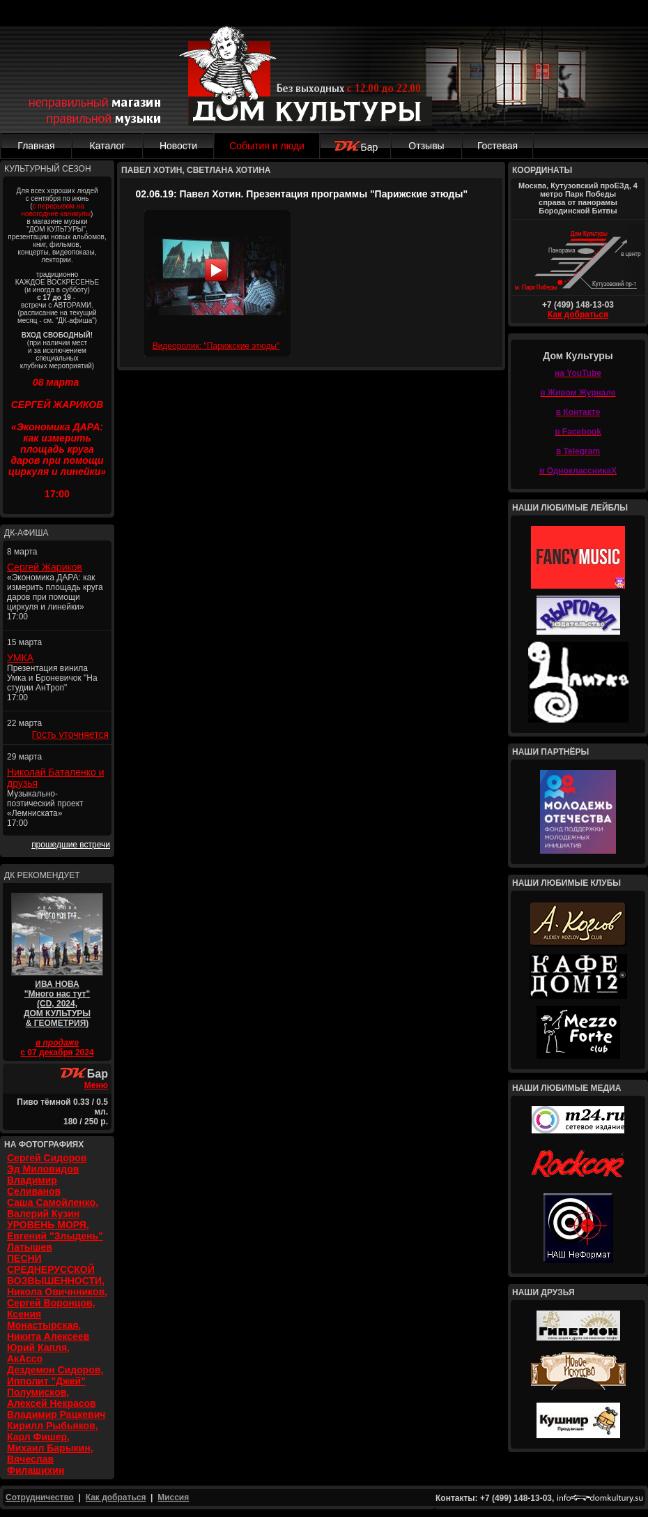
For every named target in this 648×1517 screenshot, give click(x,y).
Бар (355, 147)
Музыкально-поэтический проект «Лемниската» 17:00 (45, 808)
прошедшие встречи (70, 845)
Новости (178, 145)
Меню (96, 1085)
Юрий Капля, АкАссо (38, 1353)
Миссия (173, 1497)
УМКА (20, 657)
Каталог (107, 145)
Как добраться (578, 314)
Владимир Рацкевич (56, 1414)
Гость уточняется (70, 734)
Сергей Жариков (44, 567)
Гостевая (497, 145)
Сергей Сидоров (46, 1157)
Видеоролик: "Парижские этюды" (216, 346)
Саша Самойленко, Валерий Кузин (52, 1208)
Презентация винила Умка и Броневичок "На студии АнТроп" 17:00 (52, 682)
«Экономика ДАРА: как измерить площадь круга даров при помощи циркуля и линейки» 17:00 (55, 597)
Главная (35, 145)
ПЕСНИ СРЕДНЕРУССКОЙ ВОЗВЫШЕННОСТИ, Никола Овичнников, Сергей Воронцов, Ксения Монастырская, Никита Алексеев (57, 1297)
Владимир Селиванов (34, 1186)
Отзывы (426, 145)
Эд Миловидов (43, 1169)
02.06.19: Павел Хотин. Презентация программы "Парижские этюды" (301, 193)
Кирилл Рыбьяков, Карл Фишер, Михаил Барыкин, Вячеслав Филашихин (52, 1448)
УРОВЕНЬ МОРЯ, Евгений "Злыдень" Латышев (55, 1236)
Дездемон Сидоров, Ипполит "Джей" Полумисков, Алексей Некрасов (55, 1386)
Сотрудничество (40, 1497)
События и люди (266, 145)
